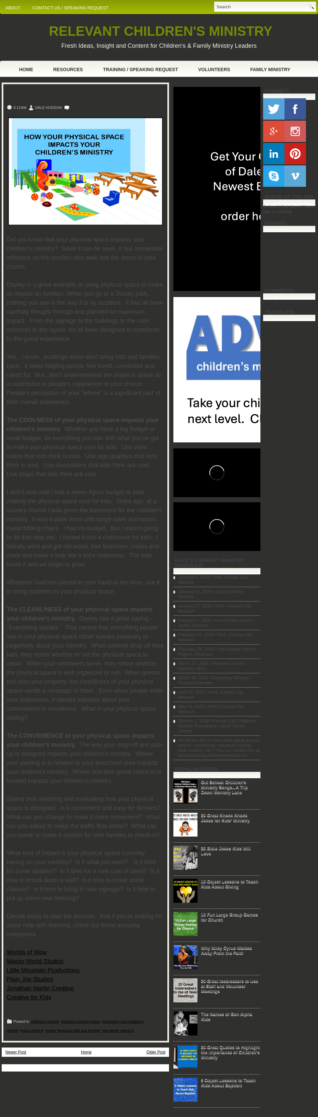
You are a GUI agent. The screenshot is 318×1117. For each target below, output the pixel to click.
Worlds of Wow (27, 952)
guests (50, 1030)
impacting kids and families (79, 1030)
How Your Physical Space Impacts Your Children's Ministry (74, 95)
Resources (68, 69)
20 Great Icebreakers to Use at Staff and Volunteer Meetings (229, 985)
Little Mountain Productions (44, 970)
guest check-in (32, 1030)
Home (26, 69)
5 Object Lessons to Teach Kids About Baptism (228, 1083)
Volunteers (214, 69)
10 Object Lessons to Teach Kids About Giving (229, 884)
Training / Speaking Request (140, 69)
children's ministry (45, 1021)
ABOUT (12, 7)
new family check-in (118, 1030)
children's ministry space (80, 1021)
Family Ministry (270, 69)
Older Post (155, 1052)
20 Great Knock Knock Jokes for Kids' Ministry (225, 818)
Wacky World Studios (35, 961)
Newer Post (15, 1052)
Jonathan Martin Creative (40, 988)
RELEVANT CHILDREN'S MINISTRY (160, 31)
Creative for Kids (29, 997)
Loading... (272, 300)
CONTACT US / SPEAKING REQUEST (70, 7)
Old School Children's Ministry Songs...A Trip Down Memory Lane (224, 787)
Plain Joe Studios (30, 979)
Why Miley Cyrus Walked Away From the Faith (226, 950)
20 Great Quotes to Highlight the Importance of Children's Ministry (230, 1052)
